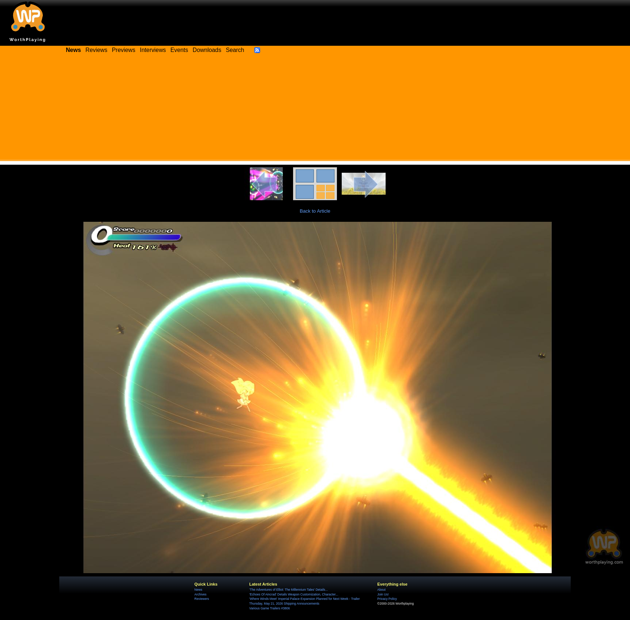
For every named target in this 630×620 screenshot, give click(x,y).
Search (235, 50)
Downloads (207, 50)
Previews (123, 50)
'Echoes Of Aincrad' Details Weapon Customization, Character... (293, 594)
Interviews (153, 50)
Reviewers (201, 599)
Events (179, 50)
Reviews (97, 50)
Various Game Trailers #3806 (269, 608)
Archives (200, 594)
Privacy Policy (387, 599)
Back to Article (315, 211)
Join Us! (383, 594)
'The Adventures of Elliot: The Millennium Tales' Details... (288, 589)
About (381, 589)
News (198, 589)
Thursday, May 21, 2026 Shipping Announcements (284, 603)
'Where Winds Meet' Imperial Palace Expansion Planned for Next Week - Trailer (304, 599)
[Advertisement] (315, 110)
